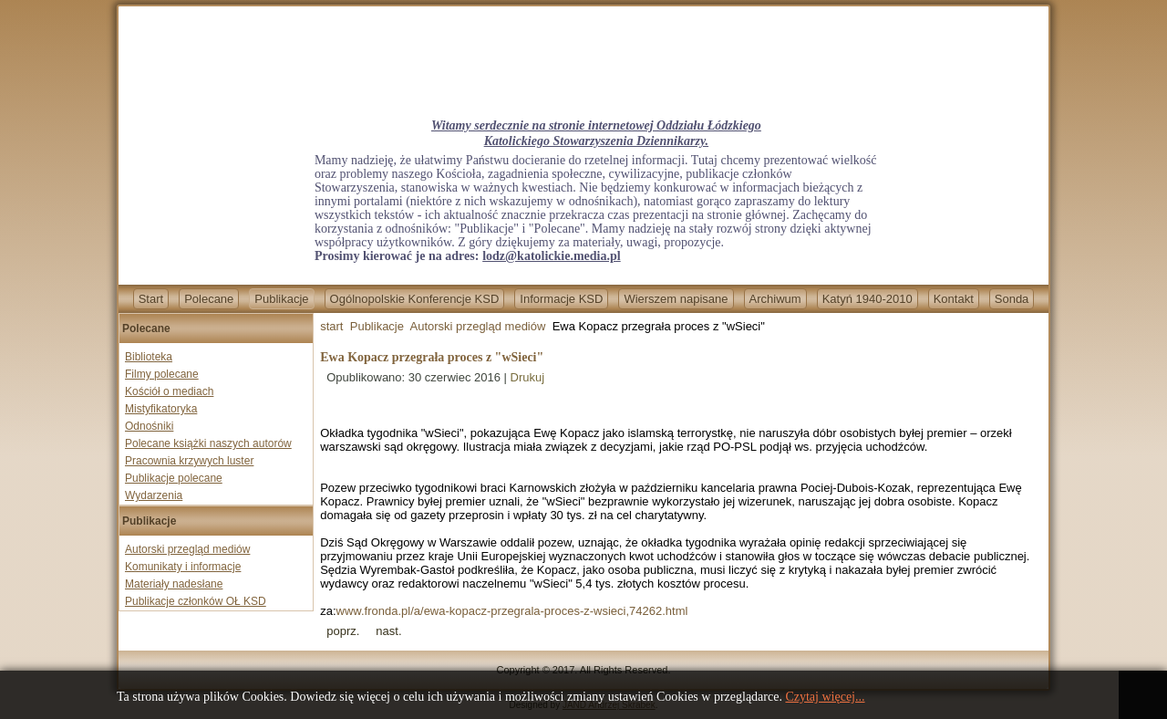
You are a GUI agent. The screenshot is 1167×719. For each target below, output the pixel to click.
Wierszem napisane (676, 299)
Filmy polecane (162, 374)
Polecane (208, 299)
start (331, 326)
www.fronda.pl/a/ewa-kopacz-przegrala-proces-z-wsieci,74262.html (512, 611)
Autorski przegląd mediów (187, 549)
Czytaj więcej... (824, 696)
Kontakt (954, 299)
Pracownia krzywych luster (189, 460)
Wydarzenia (153, 495)
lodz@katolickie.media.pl (551, 256)
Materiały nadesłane (173, 584)
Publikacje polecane (173, 478)
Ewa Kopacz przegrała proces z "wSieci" (431, 357)
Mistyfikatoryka (161, 408)
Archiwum (775, 299)
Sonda (1012, 299)
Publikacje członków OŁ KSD (195, 601)
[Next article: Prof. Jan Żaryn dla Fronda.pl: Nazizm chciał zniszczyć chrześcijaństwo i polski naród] (388, 631)
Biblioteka (148, 356)
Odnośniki (149, 426)
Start (151, 299)
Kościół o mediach (169, 391)
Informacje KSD (561, 299)
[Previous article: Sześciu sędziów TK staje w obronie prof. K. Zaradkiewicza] (343, 631)
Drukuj (528, 377)
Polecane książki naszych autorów (208, 443)
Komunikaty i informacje (183, 566)
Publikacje (281, 299)
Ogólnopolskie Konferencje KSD (415, 299)
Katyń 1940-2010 (867, 299)
